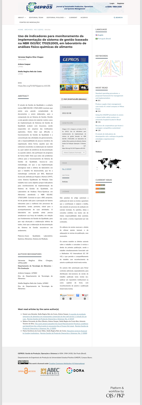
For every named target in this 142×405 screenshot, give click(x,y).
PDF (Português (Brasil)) (75, 99)
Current (73, 17)
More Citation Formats (72, 152)
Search (118, 17)
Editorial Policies (55, 17)
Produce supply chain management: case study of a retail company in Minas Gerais (110, 106)
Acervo (84, 17)
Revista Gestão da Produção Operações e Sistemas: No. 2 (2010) (50, 319)
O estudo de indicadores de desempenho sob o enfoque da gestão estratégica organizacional (109, 136)
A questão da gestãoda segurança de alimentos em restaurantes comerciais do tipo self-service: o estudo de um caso (55, 316)
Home (20, 30)
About (21, 17)
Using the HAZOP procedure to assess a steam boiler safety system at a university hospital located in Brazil (109, 117)
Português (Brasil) (104, 39)
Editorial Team (36, 17)
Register (120, 3)
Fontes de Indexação (30, 22)
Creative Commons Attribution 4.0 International (66, 363)
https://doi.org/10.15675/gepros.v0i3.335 (34, 86)
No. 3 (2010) (38, 30)
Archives (29, 30)
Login (112, 3)
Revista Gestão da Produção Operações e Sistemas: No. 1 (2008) (63, 333)
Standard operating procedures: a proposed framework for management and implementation (109, 95)
